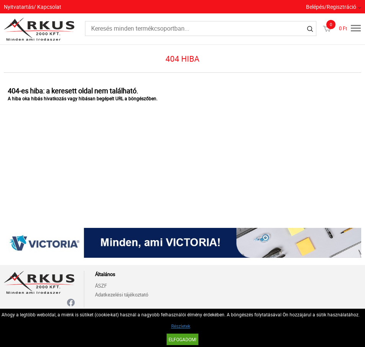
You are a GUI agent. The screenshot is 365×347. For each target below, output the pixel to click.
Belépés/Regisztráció (331, 6)
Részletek (180, 326)
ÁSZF (101, 285)
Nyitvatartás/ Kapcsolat (32, 6)
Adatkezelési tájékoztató (121, 294)
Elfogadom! (182, 339)
